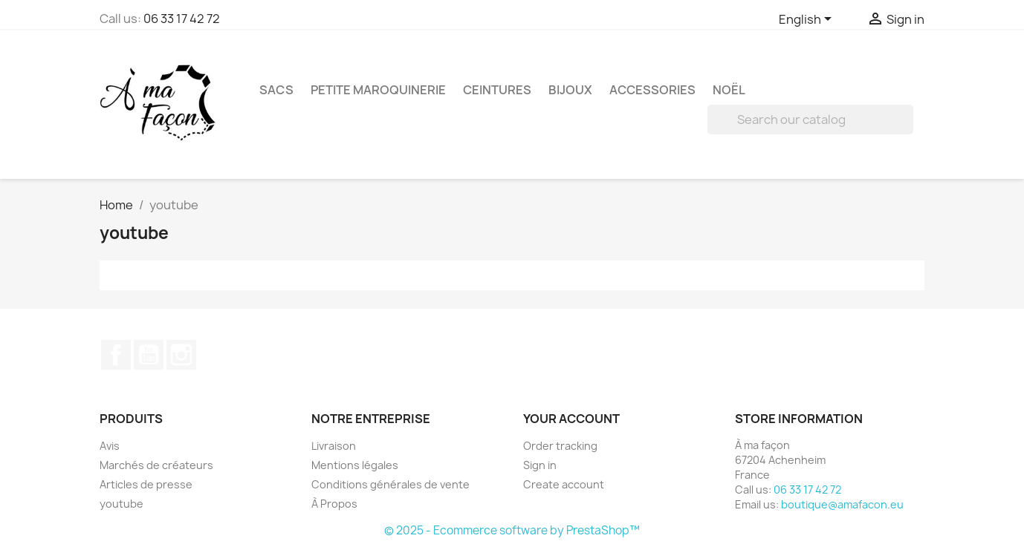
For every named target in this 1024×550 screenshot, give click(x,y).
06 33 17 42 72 (181, 18)
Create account (563, 484)
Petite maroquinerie (378, 90)
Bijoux (570, 90)
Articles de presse (146, 484)
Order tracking (560, 446)
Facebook (116, 355)
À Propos (334, 504)
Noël (729, 90)
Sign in (540, 465)
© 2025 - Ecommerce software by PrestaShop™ (512, 530)
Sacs (276, 90)
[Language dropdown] (808, 20)
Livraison (333, 446)
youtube (121, 504)
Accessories (652, 90)
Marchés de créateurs (156, 465)
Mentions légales (354, 465)
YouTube (148, 355)
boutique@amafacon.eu (842, 504)
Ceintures (497, 90)
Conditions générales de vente (390, 484)
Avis (110, 446)
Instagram (181, 355)
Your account (571, 418)
